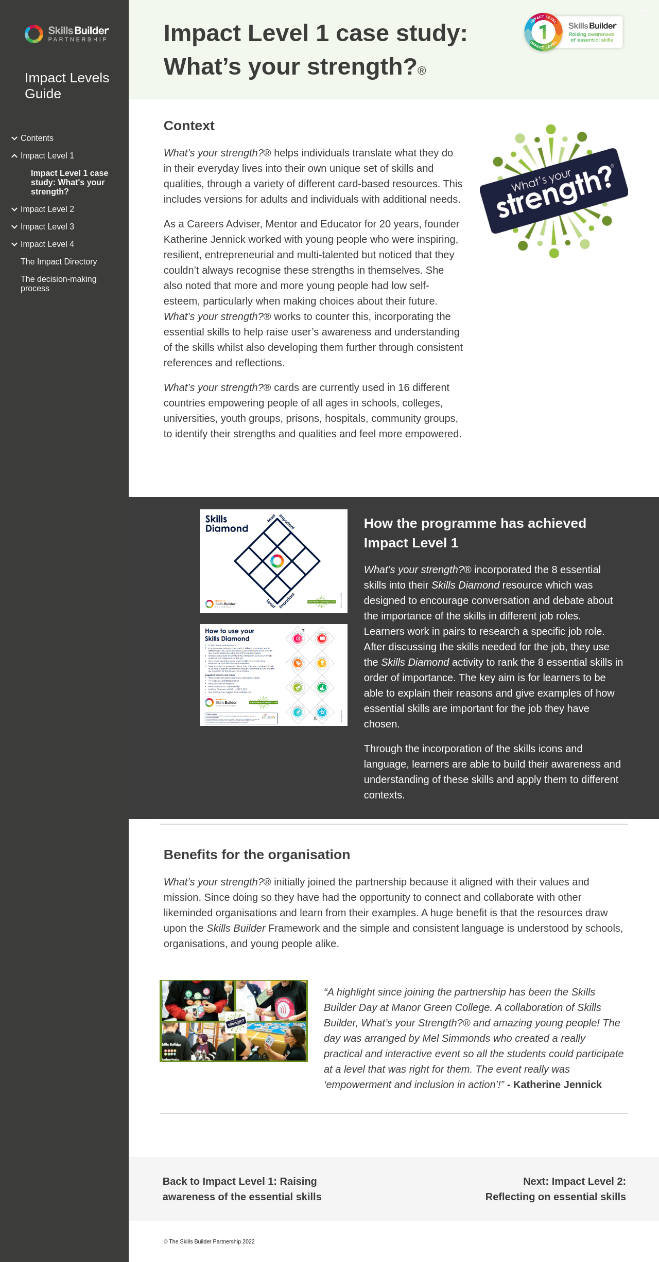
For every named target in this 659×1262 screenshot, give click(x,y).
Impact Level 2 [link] (47, 209)
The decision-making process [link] (59, 284)
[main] (334, 49)
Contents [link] (37, 138)
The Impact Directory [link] (59, 261)
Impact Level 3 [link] (47, 226)
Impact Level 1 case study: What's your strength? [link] (69, 182)
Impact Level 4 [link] (47, 244)
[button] (646, 14)
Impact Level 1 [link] (47, 155)
